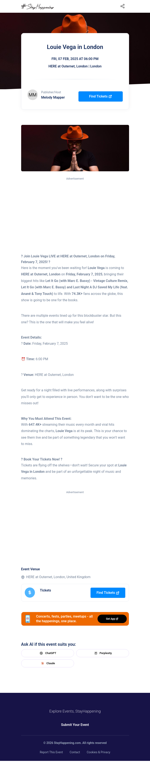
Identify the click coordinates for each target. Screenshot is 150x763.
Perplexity (102, 653)
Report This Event (51, 752)
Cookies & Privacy (98, 752)
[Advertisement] (75, 212)
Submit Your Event (75, 725)
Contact (75, 752)
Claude (47, 663)
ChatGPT (47, 653)
